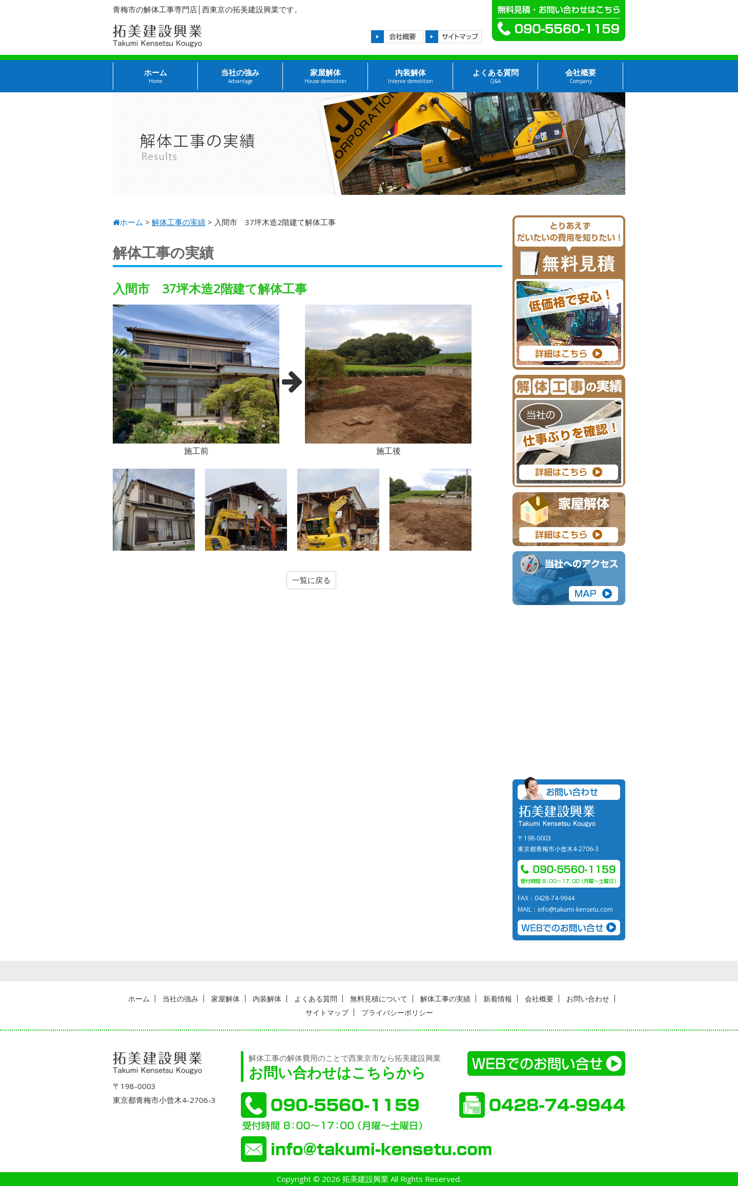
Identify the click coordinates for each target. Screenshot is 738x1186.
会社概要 (580, 76)
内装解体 (410, 76)
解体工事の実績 (445, 998)
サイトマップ (326, 1012)
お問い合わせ (587, 998)
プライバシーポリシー (397, 1012)
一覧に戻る (311, 580)
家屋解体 (325, 76)
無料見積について (378, 998)
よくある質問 (495, 76)
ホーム (155, 76)
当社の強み (240, 76)
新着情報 (497, 998)
